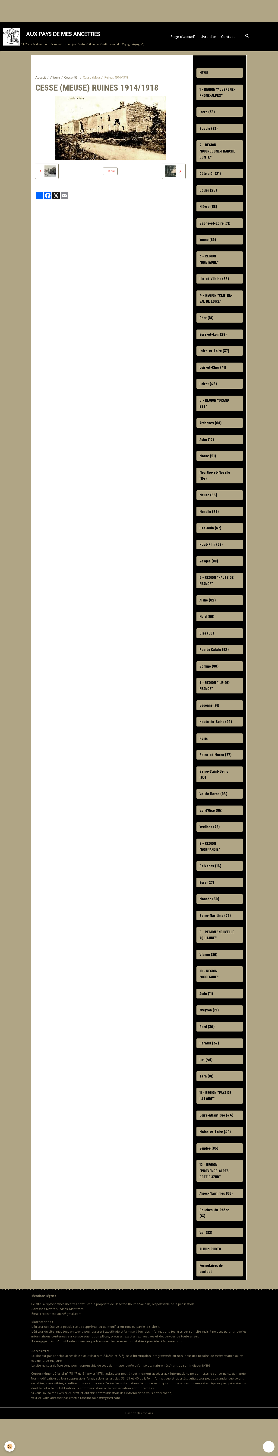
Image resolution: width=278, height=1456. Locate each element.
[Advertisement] (84, 10)
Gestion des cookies (139, 1450)
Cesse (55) (71, 80)
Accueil (40, 80)
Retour (110, 174)
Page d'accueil (183, 38)
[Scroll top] (269, 1447)
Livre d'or (209, 38)
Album (55, 80)
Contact (228, 38)
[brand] (74, 38)
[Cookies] (10, 1446)
